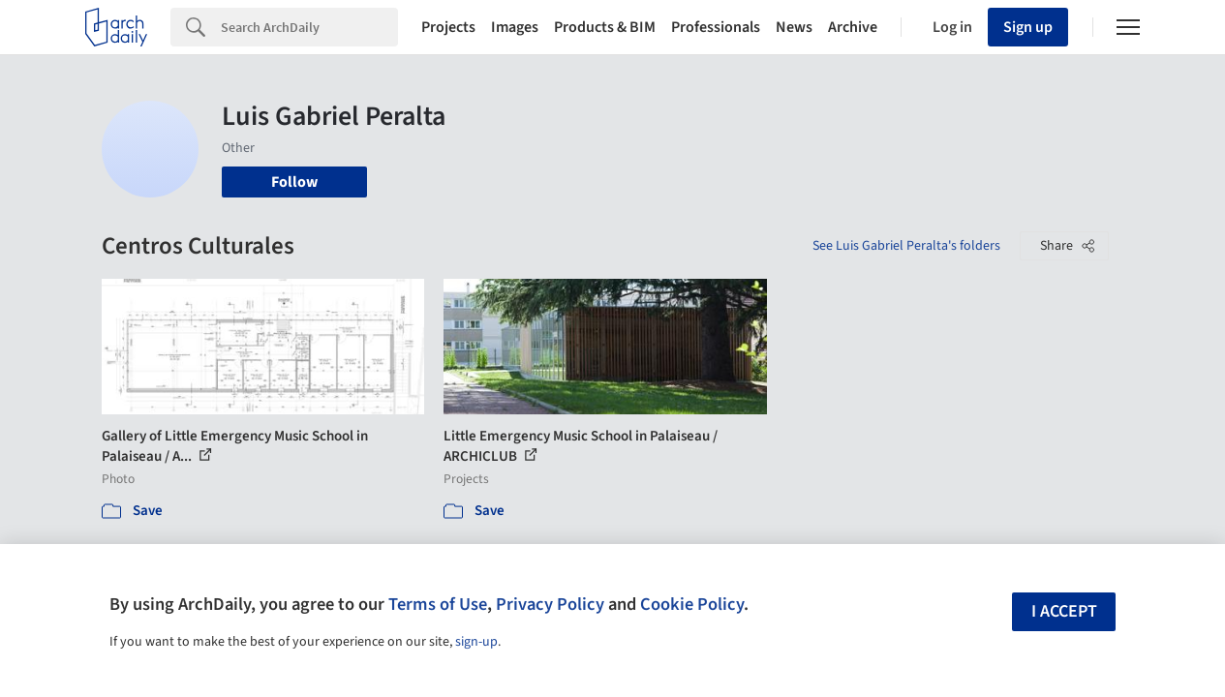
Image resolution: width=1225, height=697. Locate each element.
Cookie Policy (692, 604)
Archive (852, 27)
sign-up (476, 642)
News (794, 27)
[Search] (309, 27)
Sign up (1028, 27)
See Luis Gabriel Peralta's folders (906, 246)
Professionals (715, 27)
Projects (448, 27)
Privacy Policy (550, 604)
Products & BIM (605, 27)
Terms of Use (437, 604)
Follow (294, 182)
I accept (1064, 611)
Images (514, 27)
